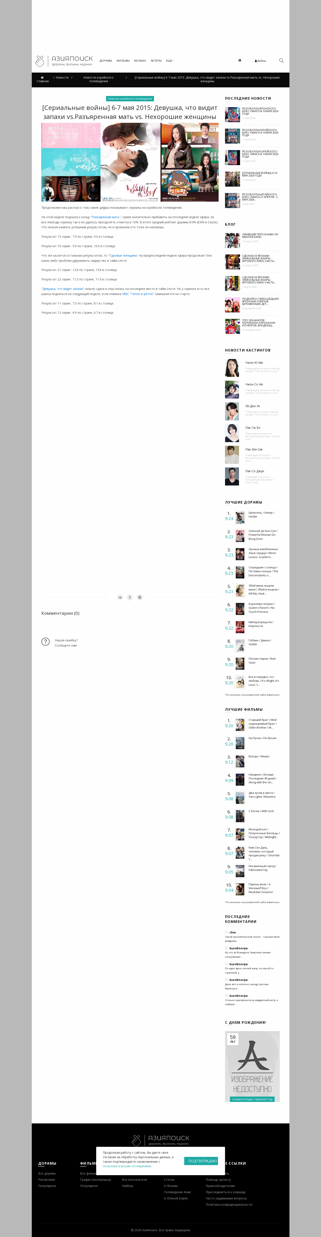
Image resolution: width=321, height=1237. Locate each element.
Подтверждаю (203, 1161)
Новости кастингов (248, 350)
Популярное (47, 1186)
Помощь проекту (218, 1180)
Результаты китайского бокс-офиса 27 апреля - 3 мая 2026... (260, 197)
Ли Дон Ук (252, 406)
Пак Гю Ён (252, 428)
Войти (260, 61)
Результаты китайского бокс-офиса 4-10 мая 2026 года (260, 132)
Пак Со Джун (254, 471)
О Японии (171, 1186)
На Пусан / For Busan (263, 738)
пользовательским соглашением (127, 1166)
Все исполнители (134, 1180)
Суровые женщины (123, 255)
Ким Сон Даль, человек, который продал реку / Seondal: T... (264, 853)
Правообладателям (220, 1186)
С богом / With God (261, 811)
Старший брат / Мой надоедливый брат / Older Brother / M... (263, 723)
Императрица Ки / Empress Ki (261, 624)
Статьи (169, 1180)
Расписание (46, 1180)
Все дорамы (47, 1173)
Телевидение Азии (177, 1192)
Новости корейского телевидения (130, 98)
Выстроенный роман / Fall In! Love (262, 438)
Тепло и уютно (142, 294)
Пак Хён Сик (254, 449)
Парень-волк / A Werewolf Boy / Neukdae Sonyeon (261, 888)
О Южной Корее (176, 1198)
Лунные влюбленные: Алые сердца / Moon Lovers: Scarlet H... (263, 553)
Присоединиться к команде (226, 1192)
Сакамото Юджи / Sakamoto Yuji (252, 1099)
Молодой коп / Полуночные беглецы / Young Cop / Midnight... (264, 833)
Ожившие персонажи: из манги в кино (260, 235)
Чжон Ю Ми (254, 363)
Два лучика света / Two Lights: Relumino (262, 795)
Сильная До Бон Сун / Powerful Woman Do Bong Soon (263, 534)
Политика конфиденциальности (229, 1204)
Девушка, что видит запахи (63, 289)
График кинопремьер (95, 1180)
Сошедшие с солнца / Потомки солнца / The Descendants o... (263, 571)
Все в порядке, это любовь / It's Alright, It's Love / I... (264, 680)
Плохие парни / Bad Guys (262, 660)
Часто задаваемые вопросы (226, 1198)
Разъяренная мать (105, 217)
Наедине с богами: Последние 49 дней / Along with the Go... (263, 778)
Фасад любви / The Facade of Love (262, 370)
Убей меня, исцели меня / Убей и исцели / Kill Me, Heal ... (264, 589)
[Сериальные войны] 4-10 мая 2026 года (259, 174)
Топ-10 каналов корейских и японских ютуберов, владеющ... (258, 323)
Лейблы (127, 1186)
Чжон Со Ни (254, 384)
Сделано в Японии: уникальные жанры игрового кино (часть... (259, 258)
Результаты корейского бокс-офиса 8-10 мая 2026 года (260, 154)
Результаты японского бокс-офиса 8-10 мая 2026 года (260, 111)
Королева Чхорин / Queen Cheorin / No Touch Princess (262, 607)
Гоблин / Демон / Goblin (260, 642)
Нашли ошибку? (66, 640)
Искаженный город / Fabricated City (262, 868)
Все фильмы (89, 1173)
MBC (125, 294)
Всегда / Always (259, 756)
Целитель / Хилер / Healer (261, 514)
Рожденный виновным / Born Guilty (259, 481)
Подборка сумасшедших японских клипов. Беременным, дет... (260, 301)
